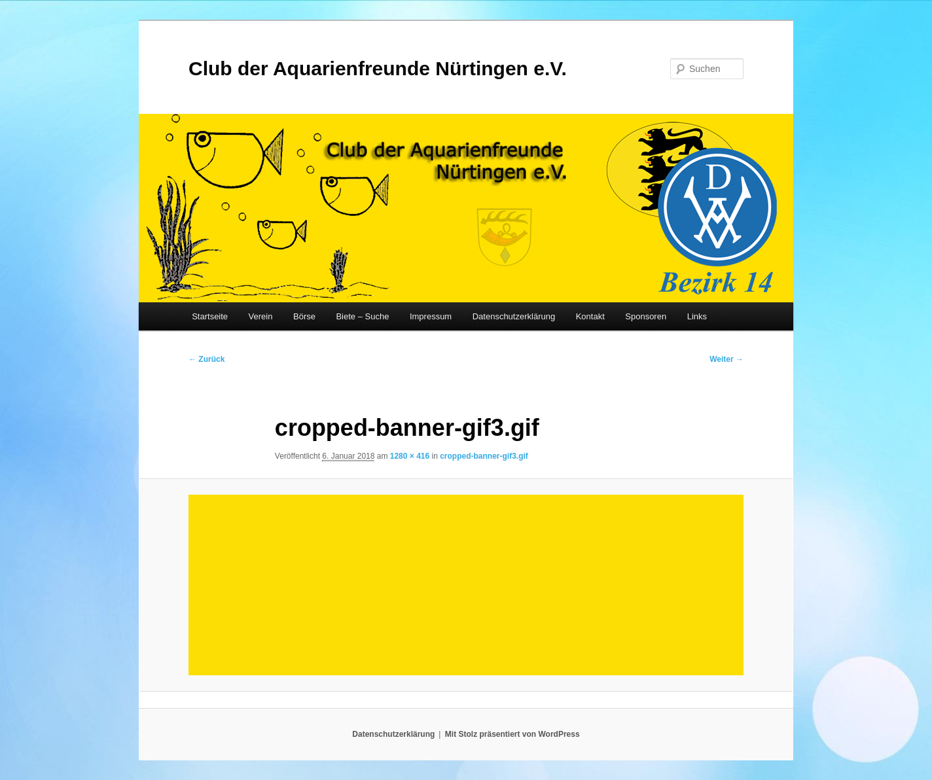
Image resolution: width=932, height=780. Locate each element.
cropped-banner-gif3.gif (484, 456)
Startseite (210, 316)
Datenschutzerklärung (514, 316)
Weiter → (726, 359)
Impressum (431, 316)
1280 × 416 (409, 456)
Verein (261, 316)
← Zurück (206, 359)
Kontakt (590, 316)
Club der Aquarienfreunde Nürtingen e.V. (377, 68)
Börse (304, 316)
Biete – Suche (362, 316)
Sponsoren (645, 316)
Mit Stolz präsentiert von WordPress (512, 734)
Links (697, 316)
